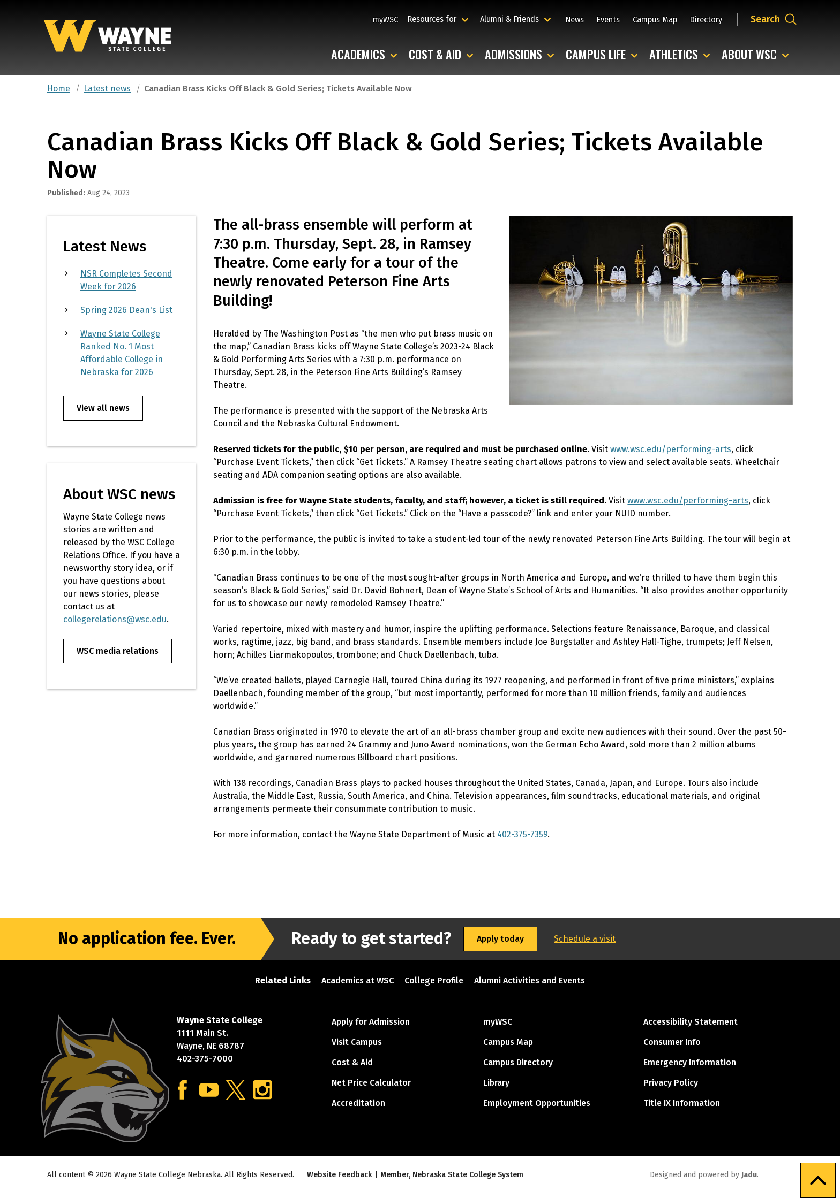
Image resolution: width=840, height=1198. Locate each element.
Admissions (522, 55)
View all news (103, 408)
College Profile (433, 980)
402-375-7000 (205, 1059)
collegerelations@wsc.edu (115, 619)
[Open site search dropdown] (773, 19)
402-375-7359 (522, 834)
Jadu (749, 1174)
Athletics (682, 55)
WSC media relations (118, 651)
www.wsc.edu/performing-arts (670, 449)
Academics (366, 55)
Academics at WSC (357, 980)
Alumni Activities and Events (529, 980)
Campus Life (604, 55)
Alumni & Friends (512, 18)
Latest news (107, 88)
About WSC (758, 55)
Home (58, 88)
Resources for (439, 18)
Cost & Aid (443, 55)
